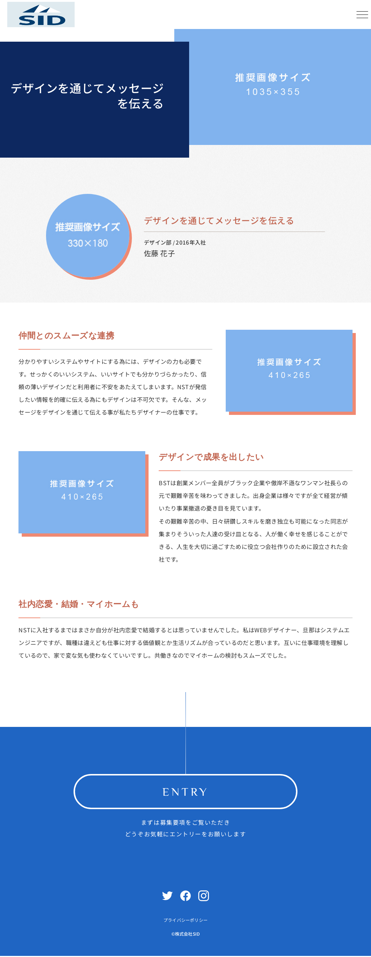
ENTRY (185, 792)
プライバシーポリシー (185, 921)
